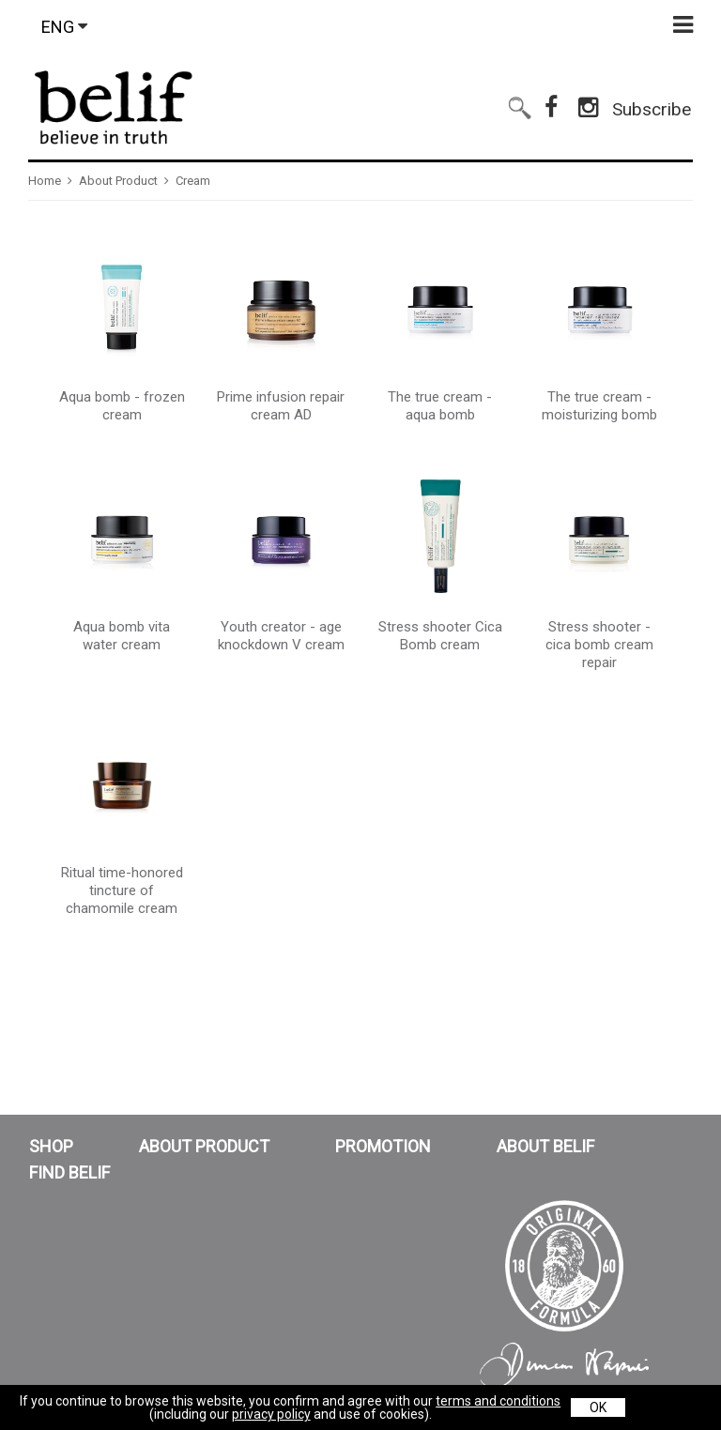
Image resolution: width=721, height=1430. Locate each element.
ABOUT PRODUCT (204, 1146)
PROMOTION (383, 1146)
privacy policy (271, 1414)
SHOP (51, 1146)
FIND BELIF (69, 1172)
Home (44, 181)
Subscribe (651, 101)
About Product (118, 181)
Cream (193, 181)
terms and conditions (498, 1400)
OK (598, 1407)
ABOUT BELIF (545, 1146)
